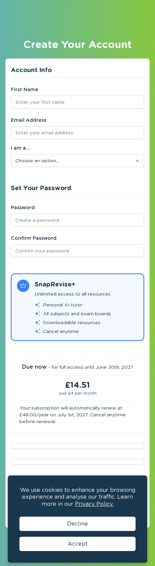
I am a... (20, 148)
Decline (77, 523)
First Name (24, 89)
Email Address (28, 120)
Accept (78, 543)
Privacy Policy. (94, 504)
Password (23, 207)
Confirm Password (34, 238)
